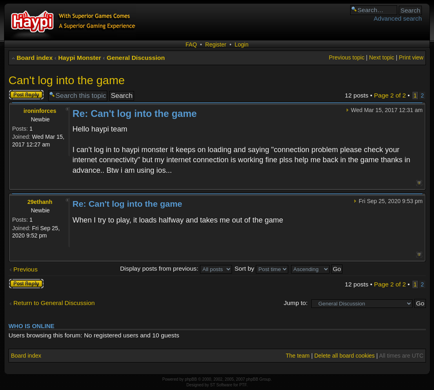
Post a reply (26, 94)
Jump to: (296, 302)
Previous (25, 269)
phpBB (191, 379)
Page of (390, 95)
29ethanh (40, 202)
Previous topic (346, 57)
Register (215, 44)
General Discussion (135, 57)
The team (298, 355)
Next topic (381, 57)
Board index (35, 57)
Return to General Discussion (54, 302)
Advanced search (398, 18)
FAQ (191, 44)
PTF (243, 385)
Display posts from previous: (176, 268)
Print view (411, 57)
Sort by (261, 268)
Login (241, 44)
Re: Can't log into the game (134, 113)
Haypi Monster (79, 57)
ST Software (221, 385)
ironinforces (39, 111)
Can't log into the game (67, 80)
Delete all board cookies (344, 355)
